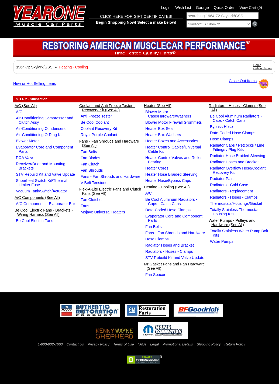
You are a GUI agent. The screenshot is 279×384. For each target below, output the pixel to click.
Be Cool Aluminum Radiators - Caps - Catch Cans (171, 201)
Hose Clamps (156, 239)
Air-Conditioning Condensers (41, 128)
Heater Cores (156, 168)
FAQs (142, 344)
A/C (19, 112)
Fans (85, 206)
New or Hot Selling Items (34, 83)
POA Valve (25, 157)
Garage (202, 7)
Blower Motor (27, 141)
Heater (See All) (157, 105)
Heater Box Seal (159, 128)
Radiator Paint (222, 179)
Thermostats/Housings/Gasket (236, 203)
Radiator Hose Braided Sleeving (237, 156)
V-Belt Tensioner (95, 183)
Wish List (183, 7)
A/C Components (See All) (37, 197)
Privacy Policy (98, 344)
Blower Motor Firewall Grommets (173, 122)
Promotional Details (178, 344)
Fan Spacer (155, 274)
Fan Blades (90, 158)
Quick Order (224, 7)
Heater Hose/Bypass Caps (168, 180)
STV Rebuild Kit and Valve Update (45, 174)
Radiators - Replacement (231, 191)
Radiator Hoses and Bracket (169, 245)
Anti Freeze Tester (96, 116)
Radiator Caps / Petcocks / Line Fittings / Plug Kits (237, 147)
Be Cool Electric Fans (34, 221)
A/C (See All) (26, 105)
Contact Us (75, 344)
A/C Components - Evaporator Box (46, 204)
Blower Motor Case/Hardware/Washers (168, 114)
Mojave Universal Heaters (103, 212)
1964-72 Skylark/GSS (34, 67)
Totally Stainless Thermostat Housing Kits (234, 211)
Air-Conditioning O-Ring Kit (39, 135)
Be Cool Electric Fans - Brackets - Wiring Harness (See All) (44, 212)
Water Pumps (221, 241)
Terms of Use (123, 344)
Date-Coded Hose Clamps (168, 210)
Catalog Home (262, 68)
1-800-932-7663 (50, 344)
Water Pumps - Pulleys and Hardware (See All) (232, 222)
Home (257, 65)
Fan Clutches (92, 200)
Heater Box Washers (163, 135)
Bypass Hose (221, 126)
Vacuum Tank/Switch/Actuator (41, 191)
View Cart (250, 7)
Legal (154, 344)
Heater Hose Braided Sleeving (171, 174)
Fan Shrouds (92, 170)
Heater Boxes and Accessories (171, 141)
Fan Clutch (90, 164)
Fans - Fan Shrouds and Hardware (110, 176)
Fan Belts (89, 152)
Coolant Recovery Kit (99, 128)
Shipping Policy (209, 344)
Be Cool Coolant (95, 122)
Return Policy (234, 344)
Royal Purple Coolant (99, 135)
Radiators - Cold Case (229, 185)
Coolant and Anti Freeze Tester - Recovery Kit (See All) (107, 107)
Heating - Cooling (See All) (167, 187)
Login (165, 7)
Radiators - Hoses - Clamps (169, 251)
